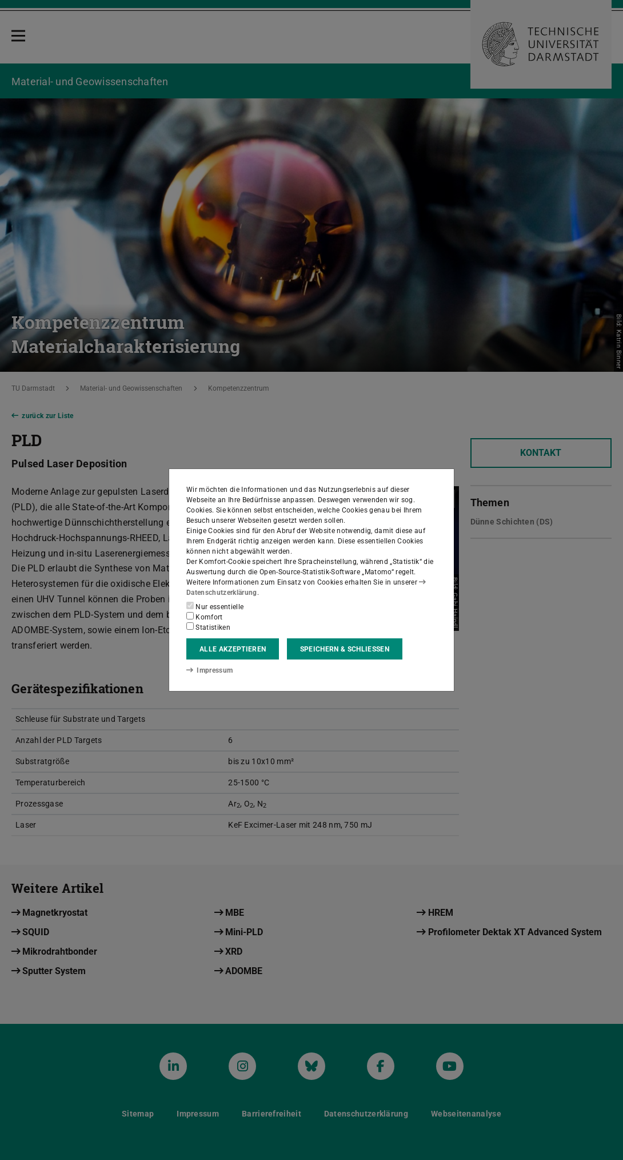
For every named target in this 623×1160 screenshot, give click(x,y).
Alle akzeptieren (232, 649)
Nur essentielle (214, 606)
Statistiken (208, 626)
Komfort (204, 616)
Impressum (209, 670)
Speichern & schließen (344, 649)
